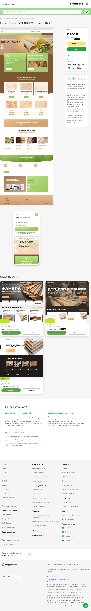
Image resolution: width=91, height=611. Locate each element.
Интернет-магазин (8, 527)
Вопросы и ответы (8, 498)
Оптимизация (37, 494)
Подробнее (32, 333)
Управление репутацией (40, 502)
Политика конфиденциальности (58, 579)
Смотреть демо (76, 44)
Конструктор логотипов (70, 489)
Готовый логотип (68, 502)
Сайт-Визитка (6, 515)
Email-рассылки (67, 485)
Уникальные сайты (38, 468)
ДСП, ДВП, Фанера (7, 326)
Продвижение (37, 490)
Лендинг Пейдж (7, 519)
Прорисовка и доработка (70, 506)
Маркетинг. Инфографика (71, 515)
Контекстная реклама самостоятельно (45, 522)
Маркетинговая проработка (42, 498)
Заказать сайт (78, 6)
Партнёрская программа (10, 540)
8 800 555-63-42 (76, 4)
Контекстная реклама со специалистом (40, 516)
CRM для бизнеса (68, 477)
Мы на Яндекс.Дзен (68, 519)
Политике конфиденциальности (58, 569)
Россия (66, 540)
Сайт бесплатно (7, 544)
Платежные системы (9, 506)
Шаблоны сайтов (38, 473)
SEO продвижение (39, 486)
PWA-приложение (68, 493)
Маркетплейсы (38, 535)
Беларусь (66, 528)
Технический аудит (38, 506)
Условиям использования (80, 569)
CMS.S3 (4, 481)
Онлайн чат (66, 481)
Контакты (5, 489)
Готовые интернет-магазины (42, 477)
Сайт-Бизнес (6, 523)
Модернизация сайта (39, 481)
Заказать (76, 49)
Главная (64, 468)
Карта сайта (51, 582)
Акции (34, 530)
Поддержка (6, 493)
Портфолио (6, 477)
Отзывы (5, 485)
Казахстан (67, 532)
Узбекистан (67, 536)
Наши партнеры (7, 536)
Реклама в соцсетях (39, 526)
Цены (4, 468)
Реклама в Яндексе (68, 473)
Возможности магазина (10, 502)
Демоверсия (11, 333)
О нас (4, 473)
